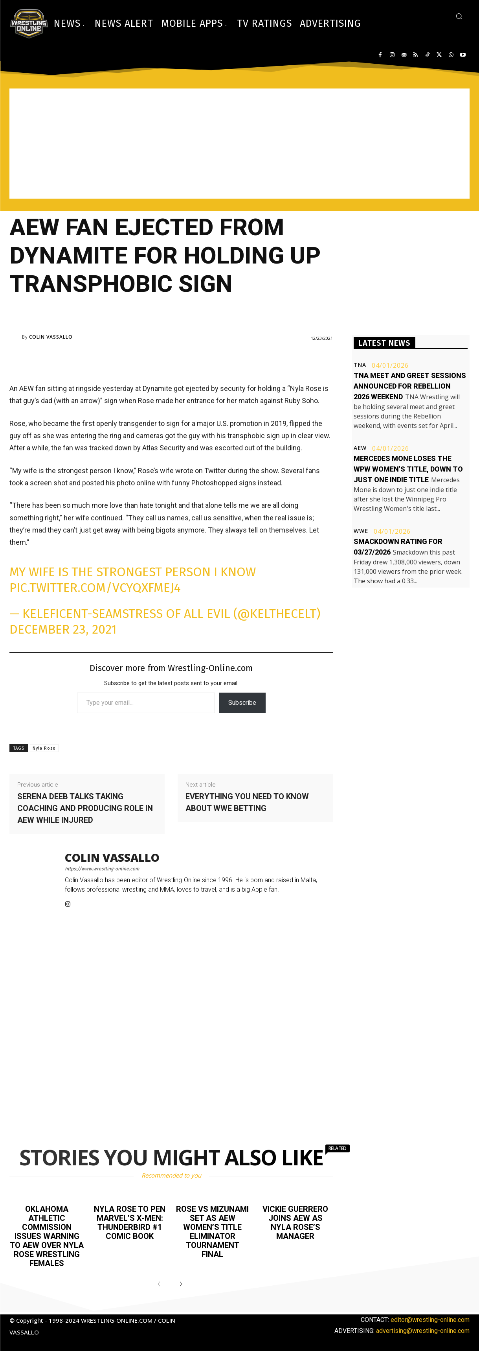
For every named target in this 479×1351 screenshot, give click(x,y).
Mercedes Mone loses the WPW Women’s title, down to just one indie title (408, 469)
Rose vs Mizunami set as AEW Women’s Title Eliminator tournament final (212, 1230)
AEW (360, 448)
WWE (361, 531)
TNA (360, 365)
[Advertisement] (239, 143)
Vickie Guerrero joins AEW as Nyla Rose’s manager (295, 1222)
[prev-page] (161, 1281)
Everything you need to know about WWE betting (247, 802)
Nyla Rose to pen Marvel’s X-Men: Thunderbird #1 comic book (129, 1222)
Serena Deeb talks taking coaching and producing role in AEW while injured (85, 808)
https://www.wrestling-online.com (102, 869)
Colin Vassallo (51, 337)
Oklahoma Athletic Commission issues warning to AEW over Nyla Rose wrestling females (47, 1235)
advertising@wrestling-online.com (423, 1328)
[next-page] (179, 1281)
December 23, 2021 (63, 629)
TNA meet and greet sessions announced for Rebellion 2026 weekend (410, 386)
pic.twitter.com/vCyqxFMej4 (95, 587)
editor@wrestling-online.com (430, 1317)
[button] (459, 16)
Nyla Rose (44, 748)
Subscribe (242, 702)
